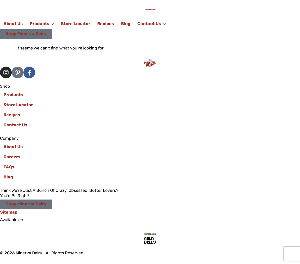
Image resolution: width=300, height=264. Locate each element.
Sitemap (8, 212)
